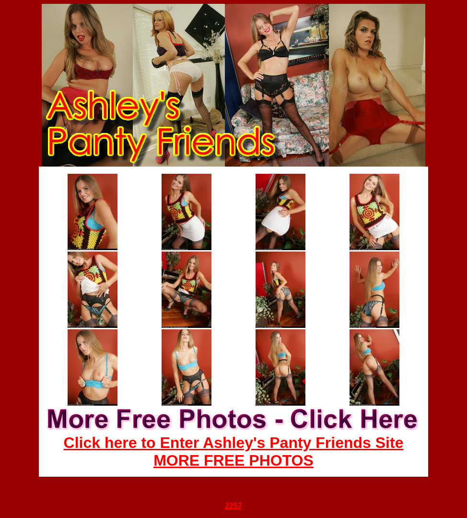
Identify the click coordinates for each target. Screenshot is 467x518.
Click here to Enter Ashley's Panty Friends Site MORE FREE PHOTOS (234, 451)
